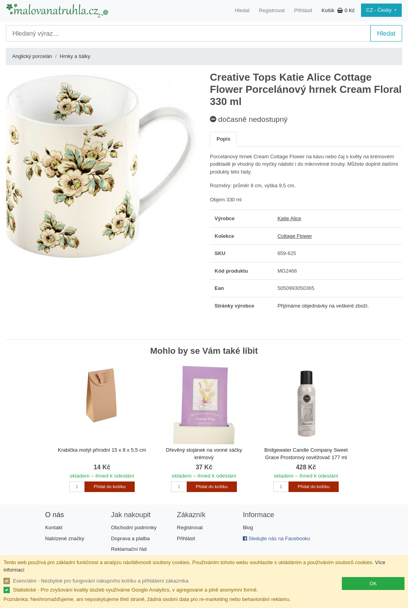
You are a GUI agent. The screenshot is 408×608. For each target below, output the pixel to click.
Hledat (242, 10)
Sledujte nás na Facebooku (276, 538)
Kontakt (53, 527)
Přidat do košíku (109, 486)
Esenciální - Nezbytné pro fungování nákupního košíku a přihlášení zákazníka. (101, 581)
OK (373, 583)
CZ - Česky (379, 10)
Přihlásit (303, 10)
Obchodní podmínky (134, 527)
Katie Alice (289, 218)
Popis (223, 139)
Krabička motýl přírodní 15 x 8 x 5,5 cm (102, 450)
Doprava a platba (130, 538)
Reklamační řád (129, 549)
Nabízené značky (64, 538)
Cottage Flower (295, 236)
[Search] (188, 33)
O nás (54, 515)
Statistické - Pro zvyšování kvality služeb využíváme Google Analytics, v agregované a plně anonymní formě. (135, 590)
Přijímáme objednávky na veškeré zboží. (323, 306)
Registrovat (272, 10)
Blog (248, 527)
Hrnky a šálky (75, 56)
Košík (338, 10)
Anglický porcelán (32, 56)
